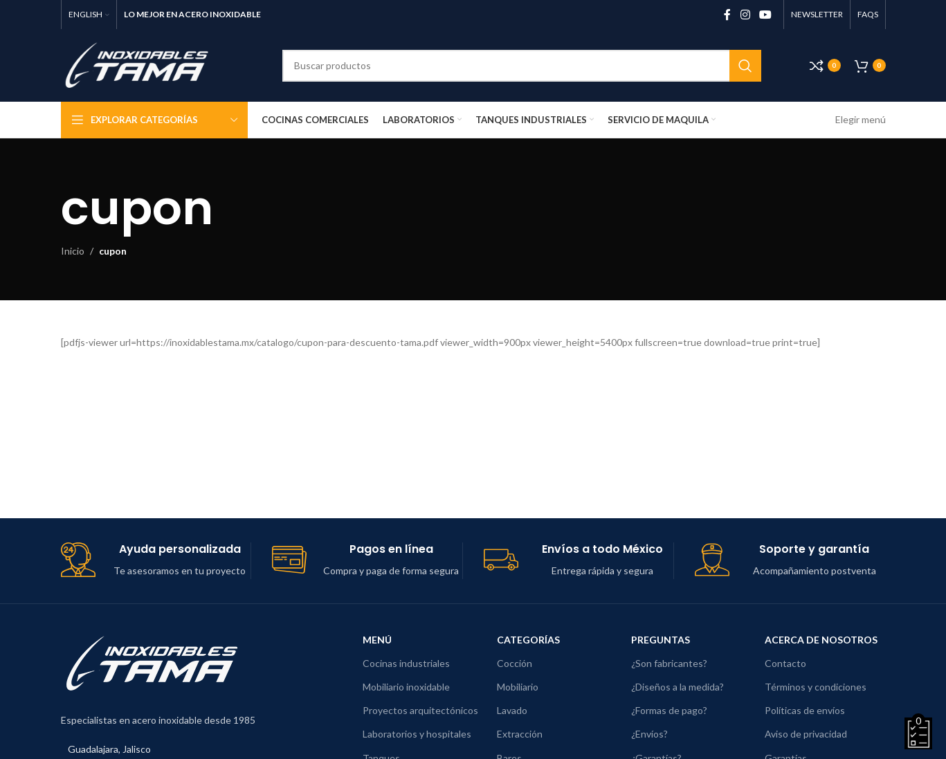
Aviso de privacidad (806, 734)
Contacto (785, 663)
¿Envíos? (649, 734)
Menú (377, 640)
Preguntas (660, 640)
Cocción (514, 663)
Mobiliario (517, 687)
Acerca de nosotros (821, 640)
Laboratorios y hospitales (417, 734)
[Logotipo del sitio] (147, 64)
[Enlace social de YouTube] (765, 14)
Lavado (512, 710)
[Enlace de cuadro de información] (156, 560)
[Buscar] (521, 66)
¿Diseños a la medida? (677, 687)
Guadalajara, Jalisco (109, 749)
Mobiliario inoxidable (406, 687)
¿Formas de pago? (669, 710)
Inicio (72, 251)
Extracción (520, 734)
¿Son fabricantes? (669, 663)
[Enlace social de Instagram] (745, 14)
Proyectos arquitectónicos (420, 710)
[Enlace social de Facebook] (727, 14)
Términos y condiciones (815, 687)
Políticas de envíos (805, 710)
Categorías (528, 640)
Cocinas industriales (406, 663)
